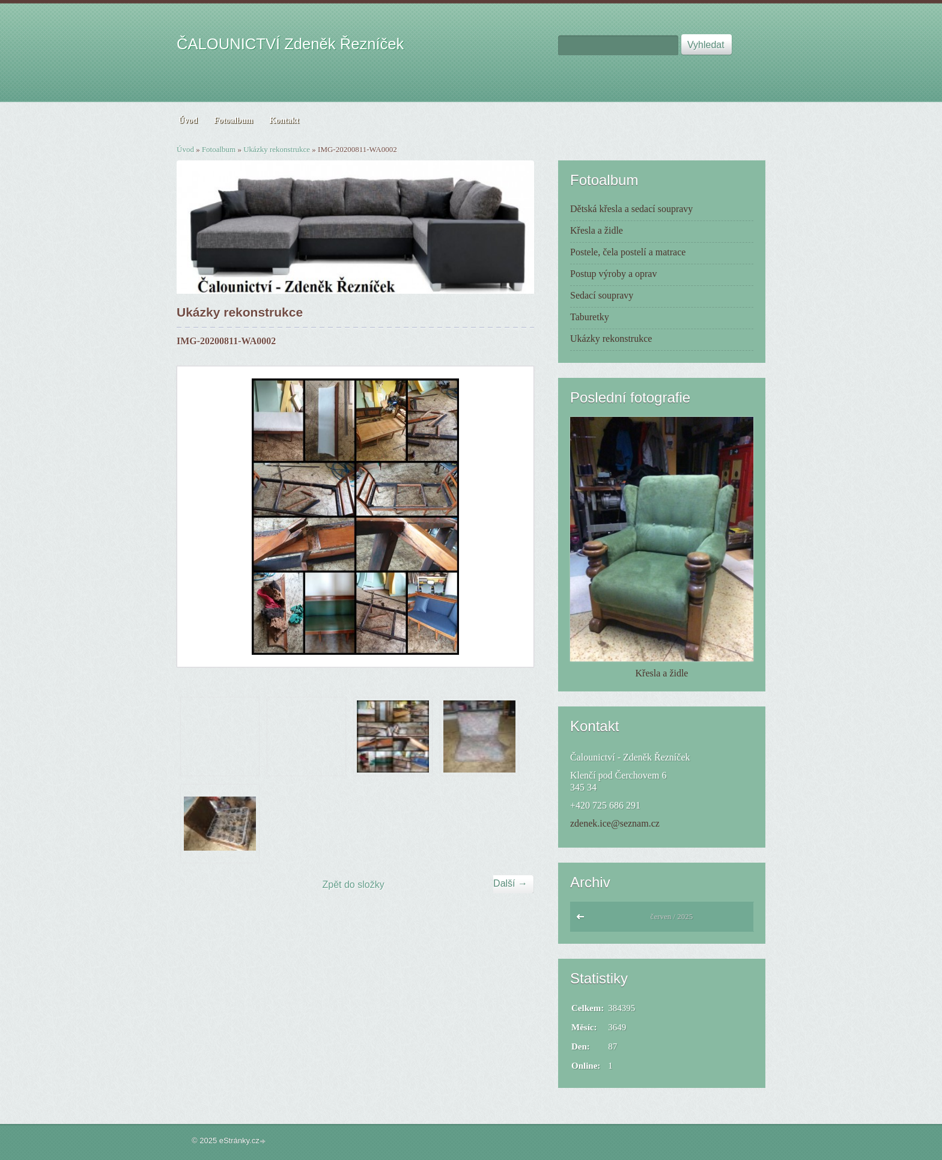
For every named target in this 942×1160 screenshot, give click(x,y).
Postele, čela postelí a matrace (627, 252)
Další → (510, 883)
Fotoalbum (218, 149)
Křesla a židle (596, 230)
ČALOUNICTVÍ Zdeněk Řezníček (290, 43)
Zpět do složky (353, 884)
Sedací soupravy (601, 295)
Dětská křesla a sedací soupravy (631, 209)
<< (583, 920)
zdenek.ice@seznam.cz (615, 823)
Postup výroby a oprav (613, 274)
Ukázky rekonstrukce (276, 149)
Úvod (185, 149)
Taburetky (589, 317)
